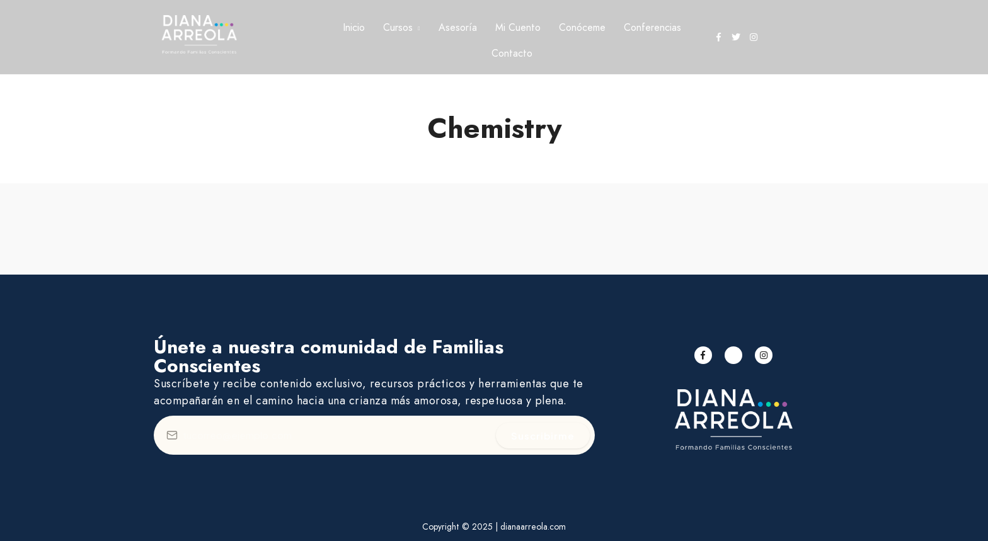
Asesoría (458, 27)
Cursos (398, 27)
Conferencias (652, 27)
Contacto (511, 53)
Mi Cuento (518, 27)
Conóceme (582, 27)
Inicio (354, 27)
